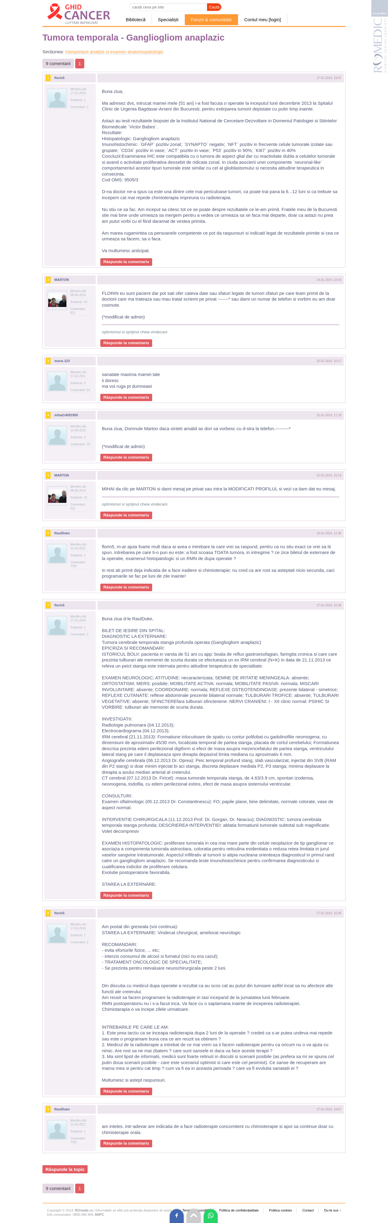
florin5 (59, 78)
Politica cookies (280, 1210)
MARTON (61, 280)
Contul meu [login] (262, 19)
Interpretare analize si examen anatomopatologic (114, 51)
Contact (308, 1210)
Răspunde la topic (65, 1169)
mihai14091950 (66, 415)
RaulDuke (62, 533)
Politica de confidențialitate (239, 1210)
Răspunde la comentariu (126, 261)
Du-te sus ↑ (332, 1210)
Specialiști (168, 19)
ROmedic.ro (84, 1210)
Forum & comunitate (211, 19)
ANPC (99, 1214)
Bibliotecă (136, 19)
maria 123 (62, 361)
